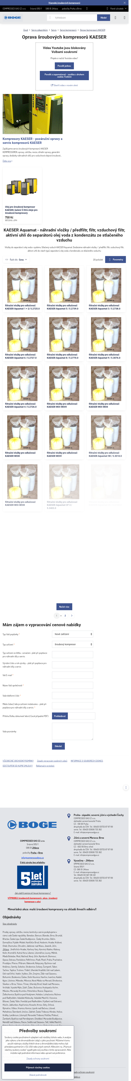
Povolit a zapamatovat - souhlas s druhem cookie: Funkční (64, 75)
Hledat (104, 17)
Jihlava (35, 847)
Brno (40, 852)
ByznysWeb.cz (74, 1076)
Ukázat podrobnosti (38, 1074)
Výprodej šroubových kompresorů (64, 2)
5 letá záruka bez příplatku (32, 862)
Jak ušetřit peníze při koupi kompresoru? (33, 893)
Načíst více (64, 606)
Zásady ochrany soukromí (83, 1072)
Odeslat (58, 746)
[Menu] (125, 17)
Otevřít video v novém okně (64, 85)
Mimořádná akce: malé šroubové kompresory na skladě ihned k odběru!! (52, 909)
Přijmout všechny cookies (38, 1067)
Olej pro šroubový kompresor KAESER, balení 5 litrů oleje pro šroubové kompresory (21, 210)
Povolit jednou (64, 65)
